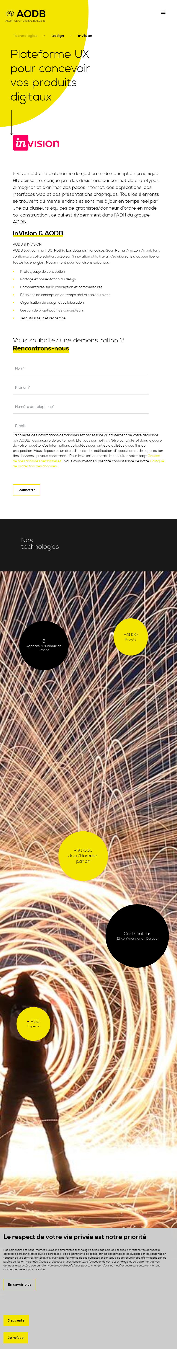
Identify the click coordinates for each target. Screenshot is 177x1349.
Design (57, 36)
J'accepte (16, 1320)
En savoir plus (19, 1284)
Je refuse (16, 1338)
